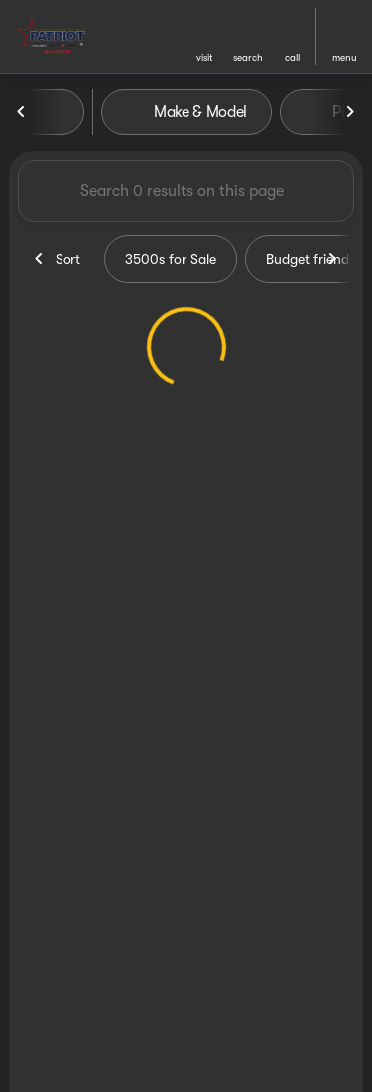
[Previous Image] (22, 112)
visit (204, 57)
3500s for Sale (170, 259)
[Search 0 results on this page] (186, 191)
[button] (204, 36)
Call (292, 57)
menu (344, 57)
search (248, 57)
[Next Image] (350, 112)
